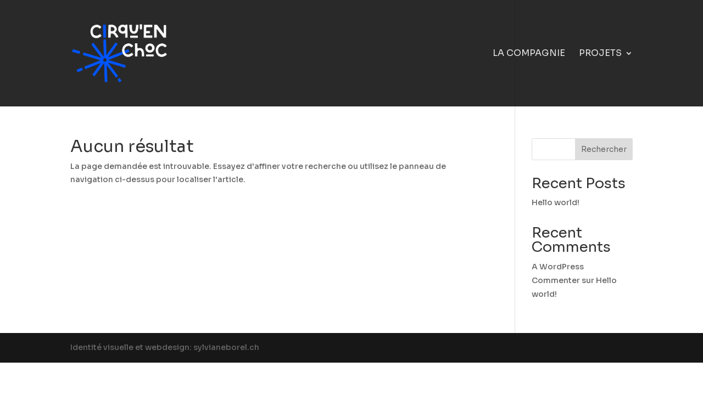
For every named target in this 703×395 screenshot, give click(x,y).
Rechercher (604, 149)
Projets (600, 54)
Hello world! (555, 202)
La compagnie (529, 54)
